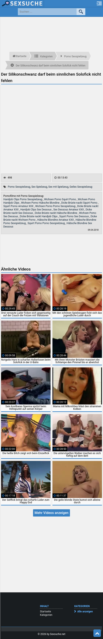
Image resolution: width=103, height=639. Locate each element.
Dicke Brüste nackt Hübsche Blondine (56, 213)
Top (97, 633)
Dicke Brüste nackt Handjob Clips (39, 216)
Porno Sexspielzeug (19, 186)
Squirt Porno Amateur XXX (18, 206)
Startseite (45, 611)
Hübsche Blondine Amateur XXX (55, 219)
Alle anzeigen (85, 611)
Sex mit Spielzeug (58, 186)
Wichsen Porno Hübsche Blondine (40, 202)
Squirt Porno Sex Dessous (74, 216)
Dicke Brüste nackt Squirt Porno (79, 202)
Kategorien (46, 614)
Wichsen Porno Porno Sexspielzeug (55, 206)
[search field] (47, 11)
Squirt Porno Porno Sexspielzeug (46, 223)
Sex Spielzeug (39, 186)
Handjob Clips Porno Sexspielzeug (23, 199)
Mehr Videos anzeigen (51, 513)
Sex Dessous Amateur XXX (68, 209)
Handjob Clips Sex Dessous (36, 209)
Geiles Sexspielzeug (81, 186)
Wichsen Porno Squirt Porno (60, 199)
